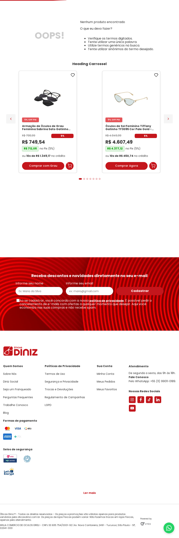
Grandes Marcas (135, 45)
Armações (19, 45)
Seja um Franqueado (18, 3)
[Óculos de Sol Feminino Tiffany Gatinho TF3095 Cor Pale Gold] (68, 177)
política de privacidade (106, 303)
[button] (158, 20)
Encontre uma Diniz (86, 32)
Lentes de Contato (75, 45)
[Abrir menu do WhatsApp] (169, 528)
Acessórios (108, 45)
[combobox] (53, 32)
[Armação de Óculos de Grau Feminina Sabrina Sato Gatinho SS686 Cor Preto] (27, 177)
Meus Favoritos (154, 32)
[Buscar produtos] (57, 32)
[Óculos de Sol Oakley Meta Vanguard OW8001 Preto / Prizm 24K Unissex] (152, 177)
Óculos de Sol (44, 45)
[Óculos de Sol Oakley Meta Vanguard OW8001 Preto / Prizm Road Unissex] (110, 177)
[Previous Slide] (10, 173)
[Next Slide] (168, 172)
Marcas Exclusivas (167, 45)
